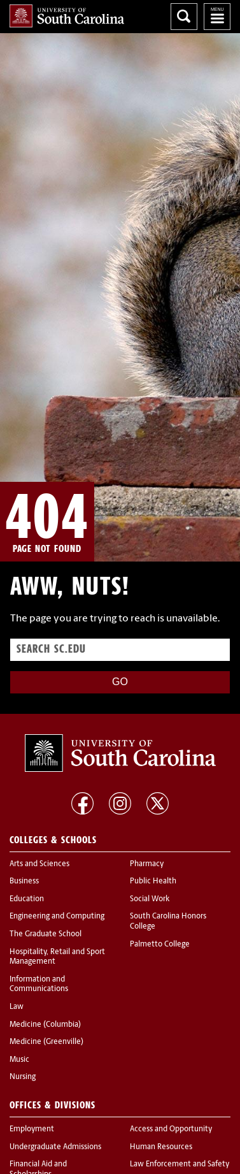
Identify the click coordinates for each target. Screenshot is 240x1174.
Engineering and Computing (57, 916)
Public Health (153, 881)
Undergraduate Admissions (55, 1147)
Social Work (149, 899)
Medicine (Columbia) (45, 1025)
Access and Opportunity (171, 1129)
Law (17, 1007)
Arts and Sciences (39, 864)
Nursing (23, 1077)
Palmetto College (160, 944)
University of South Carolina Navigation (217, 16)
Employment (32, 1129)
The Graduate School (45, 934)
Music (19, 1060)
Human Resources (161, 1147)
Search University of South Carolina (184, 16)
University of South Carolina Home (67, 16)
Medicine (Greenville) (46, 1042)
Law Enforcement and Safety (179, 1164)
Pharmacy (147, 864)
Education (27, 899)
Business (24, 881)
